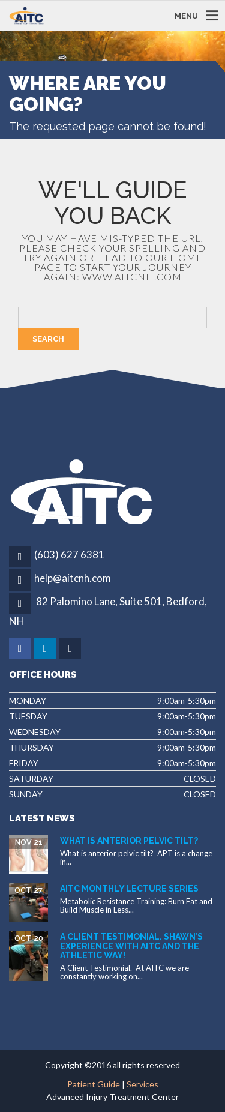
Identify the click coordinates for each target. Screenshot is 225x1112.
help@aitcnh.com (72, 578)
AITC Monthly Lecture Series (129, 888)
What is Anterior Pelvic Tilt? (129, 840)
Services (142, 1084)
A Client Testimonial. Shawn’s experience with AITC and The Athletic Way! (131, 946)
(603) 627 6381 (69, 554)
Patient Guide (93, 1084)
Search (48, 338)
